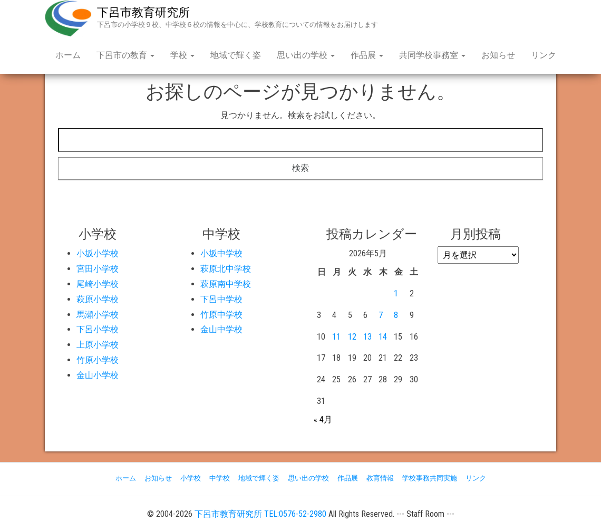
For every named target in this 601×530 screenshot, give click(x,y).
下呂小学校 (97, 329)
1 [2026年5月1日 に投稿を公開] (396, 293)
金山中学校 (221, 329)
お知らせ (498, 55)
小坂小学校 (97, 253)
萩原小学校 (97, 299)
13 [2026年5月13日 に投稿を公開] (367, 337)
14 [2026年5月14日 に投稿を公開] (383, 337)
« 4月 (323, 420)
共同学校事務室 (432, 55)
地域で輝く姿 (235, 55)
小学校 (190, 478)
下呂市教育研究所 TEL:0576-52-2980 (260, 514)
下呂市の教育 (125, 55)
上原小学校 (97, 345)
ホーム (68, 55)
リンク (543, 55)
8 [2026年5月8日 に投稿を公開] (396, 315)
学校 (182, 55)
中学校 (219, 478)
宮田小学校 (97, 269)
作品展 (367, 55)
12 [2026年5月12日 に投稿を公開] (352, 337)
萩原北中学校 (225, 269)
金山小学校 (97, 375)
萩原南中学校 (225, 284)
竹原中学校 (221, 315)
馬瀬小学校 (97, 315)
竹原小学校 (97, 360)
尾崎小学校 (97, 284)
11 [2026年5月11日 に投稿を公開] (336, 337)
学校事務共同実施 (429, 478)
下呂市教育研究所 (143, 12)
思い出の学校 (306, 55)
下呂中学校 (221, 299)
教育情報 (380, 478)
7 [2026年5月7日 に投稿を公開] (381, 315)
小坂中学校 (221, 253)
